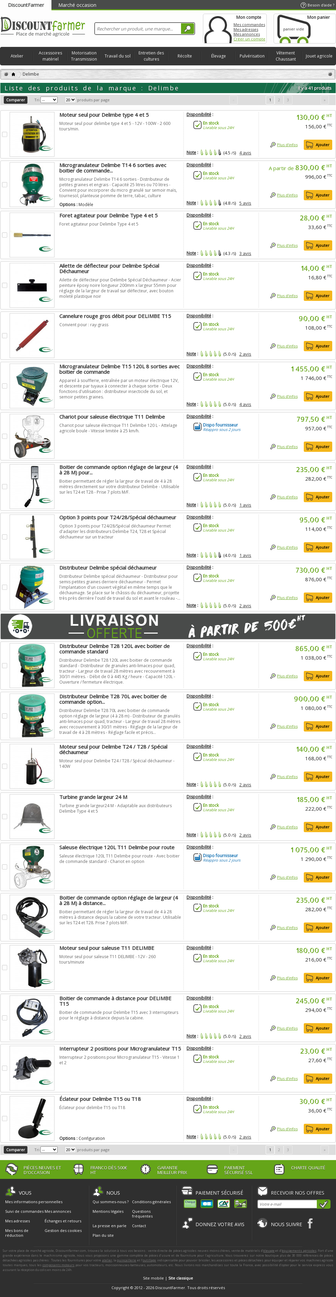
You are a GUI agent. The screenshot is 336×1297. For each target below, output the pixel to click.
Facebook (310, 1223)
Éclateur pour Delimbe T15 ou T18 (100, 1098)
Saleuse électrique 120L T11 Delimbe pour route (117, 847)
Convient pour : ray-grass (83, 325)
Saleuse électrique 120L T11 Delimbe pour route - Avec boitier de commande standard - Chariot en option (119, 858)
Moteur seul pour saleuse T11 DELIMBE (106, 947)
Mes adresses (245, 29)
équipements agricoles (299, 1250)
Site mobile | (168, 1278)
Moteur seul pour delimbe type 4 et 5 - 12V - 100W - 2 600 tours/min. (114, 126)
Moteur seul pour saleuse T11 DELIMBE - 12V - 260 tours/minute (107, 959)
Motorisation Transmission (84, 56)
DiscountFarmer (26, 5)
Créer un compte (249, 38)
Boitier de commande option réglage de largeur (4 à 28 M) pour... (118, 469)
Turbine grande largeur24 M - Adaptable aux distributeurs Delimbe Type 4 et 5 (115, 808)
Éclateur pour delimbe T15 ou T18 (92, 1107)
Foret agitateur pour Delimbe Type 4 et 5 (108, 215)
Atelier (17, 56)
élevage (269, 1250)
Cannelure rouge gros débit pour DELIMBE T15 (115, 316)
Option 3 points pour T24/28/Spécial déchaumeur (117, 517)
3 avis (245, 253)
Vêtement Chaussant (286, 56)
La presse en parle (110, 1225)
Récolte (185, 56)
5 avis (245, 203)
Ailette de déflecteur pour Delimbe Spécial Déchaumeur (109, 268)
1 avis (245, 505)
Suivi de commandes (24, 1211)
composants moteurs (59, 1265)
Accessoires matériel (50, 56)
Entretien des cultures (151, 56)
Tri (36, 99)
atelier (107, 1260)
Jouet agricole (319, 56)
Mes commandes (249, 24)
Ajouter (322, 144)
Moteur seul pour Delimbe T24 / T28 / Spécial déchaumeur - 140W (117, 763)
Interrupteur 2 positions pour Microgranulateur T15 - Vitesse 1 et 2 (119, 1060)
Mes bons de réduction (16, 1233)
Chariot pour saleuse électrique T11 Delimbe (112, 416)
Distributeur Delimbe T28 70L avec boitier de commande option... (113, 699)
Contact (139, 1225)
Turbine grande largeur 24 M (93, 796)
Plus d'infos (287, 144)
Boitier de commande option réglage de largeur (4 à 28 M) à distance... (118, 900)
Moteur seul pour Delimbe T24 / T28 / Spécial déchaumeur (113, 749)
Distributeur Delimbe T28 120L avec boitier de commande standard (114, 649)
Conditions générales (151, 1201)
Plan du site (103, 1235)
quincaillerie (126, 1260)
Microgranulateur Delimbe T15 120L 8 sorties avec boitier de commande (119, 369)
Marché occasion (77, 5)
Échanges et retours (63, 1221)
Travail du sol (118, 56)
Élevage (218, 56)
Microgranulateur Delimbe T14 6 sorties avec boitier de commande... (112, 168)
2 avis (245, 354)
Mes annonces (246, 34)
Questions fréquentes (142, 1214)
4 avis (245, 152)
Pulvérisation (252, 56)
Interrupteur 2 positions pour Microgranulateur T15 (120, 1048)
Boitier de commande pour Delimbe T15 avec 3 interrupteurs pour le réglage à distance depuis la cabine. (118, 1015)
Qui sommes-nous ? (111, 1201)
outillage (149, 1260)
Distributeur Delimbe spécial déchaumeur (108, 567)
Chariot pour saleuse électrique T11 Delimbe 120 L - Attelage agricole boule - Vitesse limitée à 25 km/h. (118, 428)
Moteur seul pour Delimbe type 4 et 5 (104, 114)
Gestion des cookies (63, 1230)
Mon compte (218, 28)
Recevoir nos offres (297, 1193)
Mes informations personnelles (33, 1201)
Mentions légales (108, 1211)
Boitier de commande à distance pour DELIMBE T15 (115, 1001)
